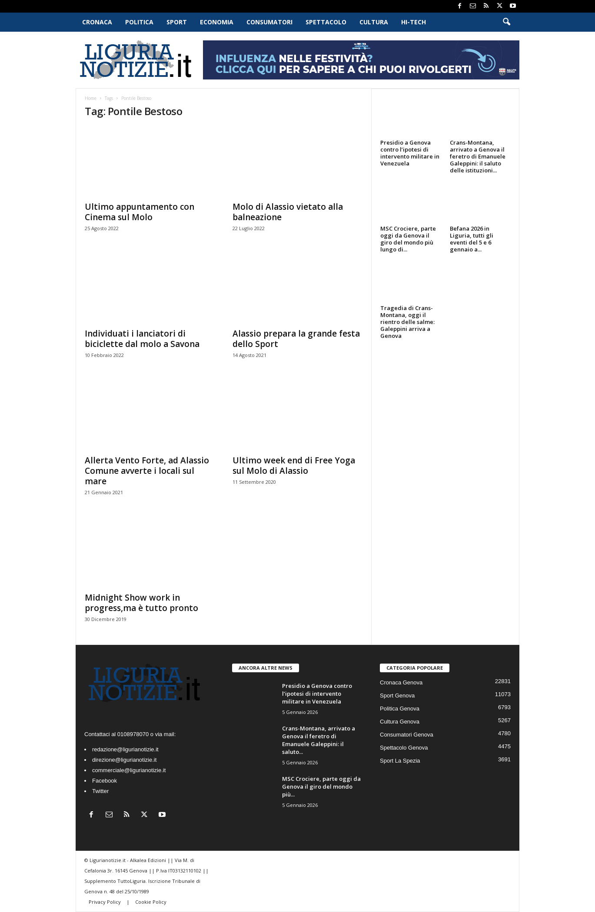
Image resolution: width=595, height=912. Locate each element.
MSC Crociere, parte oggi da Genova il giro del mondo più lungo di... (408, 239)
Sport (176, 22)
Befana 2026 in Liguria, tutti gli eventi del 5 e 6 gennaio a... (471, 239)
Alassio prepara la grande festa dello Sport (296, 339)
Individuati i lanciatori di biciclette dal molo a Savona (142, 339)
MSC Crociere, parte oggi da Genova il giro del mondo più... (321, 786)
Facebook (104, 780)
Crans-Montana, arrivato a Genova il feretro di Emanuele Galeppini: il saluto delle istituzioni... (477, 156)
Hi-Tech (413, 22)
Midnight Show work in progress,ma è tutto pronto (141, 603)
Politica (139, 22)
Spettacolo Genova (404, 747)
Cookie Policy (150, 902)
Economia (216, 22)
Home (90, 98)
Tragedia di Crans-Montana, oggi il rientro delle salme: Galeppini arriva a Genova (407, 322)
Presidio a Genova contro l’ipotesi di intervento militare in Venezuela (409, 153)
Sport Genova (397, 695)
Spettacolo (326, 22)
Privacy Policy (105, 902)
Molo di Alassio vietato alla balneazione (288, 212)
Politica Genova (399, 708)
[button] (506, 22)
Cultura (373, 22)
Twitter (100, 791)
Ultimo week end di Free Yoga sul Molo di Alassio (294, 465)
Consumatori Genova (406, 734)
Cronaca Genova (401, 682)
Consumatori (269, 22)
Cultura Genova (399, 721)
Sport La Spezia (400, 760)
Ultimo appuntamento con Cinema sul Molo (139, 212)
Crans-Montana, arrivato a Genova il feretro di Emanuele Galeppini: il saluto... (318, 740)
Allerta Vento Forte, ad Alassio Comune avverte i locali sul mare (147, 471)
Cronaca (97, 22)
